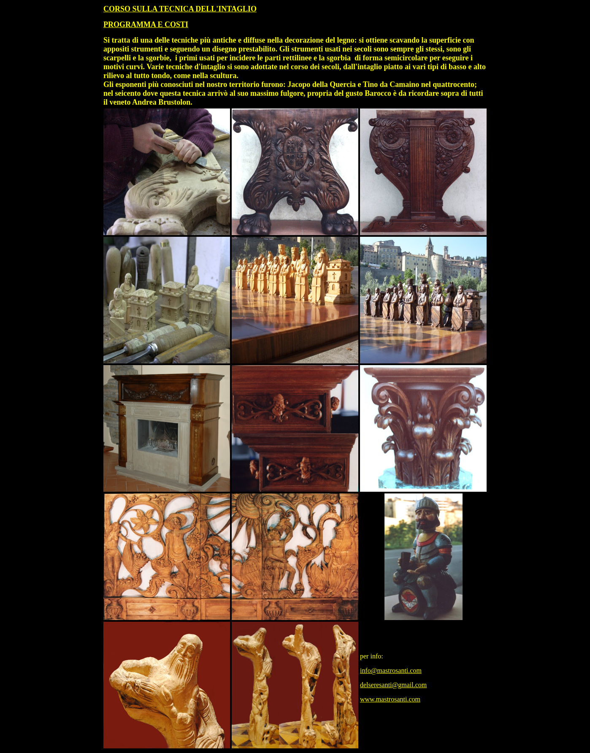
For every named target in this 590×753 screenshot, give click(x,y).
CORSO (118, 9)
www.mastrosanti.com (390, 699)
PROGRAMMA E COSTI (145, 24)
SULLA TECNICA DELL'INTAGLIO (195, 9)
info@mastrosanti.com (391, 670)
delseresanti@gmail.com (393, 684)
